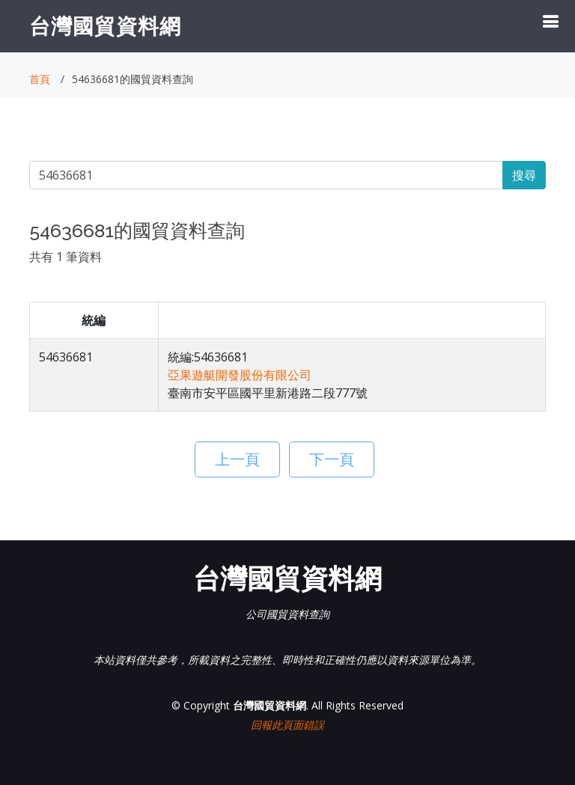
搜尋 (524, 175)
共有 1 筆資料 (65, 256)
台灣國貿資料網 (105, 25)
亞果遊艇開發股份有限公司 (239, 375)
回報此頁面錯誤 (287, 725)
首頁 (39, 79)
